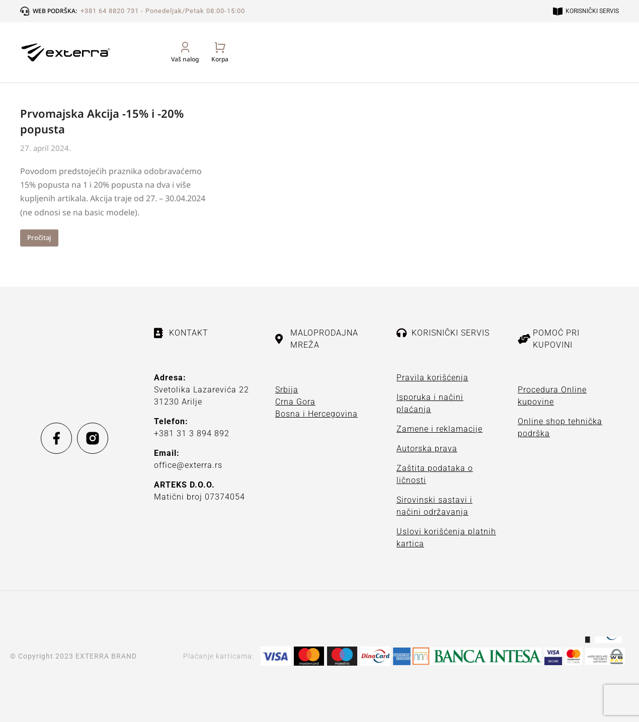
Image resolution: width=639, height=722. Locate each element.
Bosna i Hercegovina (316, 414)
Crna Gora (295, 402)
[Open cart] (610, 63)
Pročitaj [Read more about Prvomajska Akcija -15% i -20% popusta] (39, 237)
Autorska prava (426, 448)
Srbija (286, 389)
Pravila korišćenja (432, 377)
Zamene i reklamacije (439, 429)
